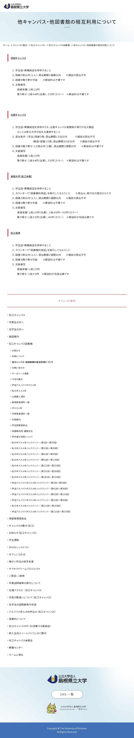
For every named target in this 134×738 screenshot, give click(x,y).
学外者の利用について (22, 436)
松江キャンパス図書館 (20, 343)
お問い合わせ (18, 367)
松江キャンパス (17, 315)
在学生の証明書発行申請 (22, 604)
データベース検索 (20, 373)
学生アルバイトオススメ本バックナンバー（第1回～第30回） (39, 482)
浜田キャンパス (18, 58)
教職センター (16, 647)
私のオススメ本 (19, 390)
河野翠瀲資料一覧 (20, 413)
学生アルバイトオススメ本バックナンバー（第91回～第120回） (41, 494)
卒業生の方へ (16, 322)
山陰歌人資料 (18, 396)
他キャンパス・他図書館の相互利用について (32, 361)
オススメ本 (17, 407)
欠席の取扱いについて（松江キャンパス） (30, 597)
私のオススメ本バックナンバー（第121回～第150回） (36, 465)
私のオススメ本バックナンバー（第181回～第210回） (36, 477)
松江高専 (15, 233)
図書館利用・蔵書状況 (22, 431)
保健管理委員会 (17, 518)
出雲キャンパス (18, 115)
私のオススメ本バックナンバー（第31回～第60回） (35, 448)
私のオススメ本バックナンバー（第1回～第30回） (34, 442)
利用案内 (16, 419)
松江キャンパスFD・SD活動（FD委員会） (30, 626)
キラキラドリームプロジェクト (24, 568)
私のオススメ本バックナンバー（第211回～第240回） (36, 505)
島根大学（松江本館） (21, 176)
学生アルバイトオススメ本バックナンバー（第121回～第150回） (41, 511)
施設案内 (14, 336)
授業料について (17, 619)
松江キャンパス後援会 (20, 640)
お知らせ (16, 350)
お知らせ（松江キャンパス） (23, 533)
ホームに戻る (16, 654)
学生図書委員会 (19, 425)
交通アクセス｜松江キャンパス (25, 590)
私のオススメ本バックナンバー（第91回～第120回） (36, 459)
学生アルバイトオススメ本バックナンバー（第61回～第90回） (40, 488)
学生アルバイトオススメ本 (24, 384)
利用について (18, 356)
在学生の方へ (16, 329)
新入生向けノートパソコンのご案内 (27, 633)
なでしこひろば (17, 554)
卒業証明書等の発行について (25, 583)
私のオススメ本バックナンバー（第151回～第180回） (36, 471)
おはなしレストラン (19, 547)
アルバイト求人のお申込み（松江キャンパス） (32, 611)
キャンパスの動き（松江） (22, 525)
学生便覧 (14, 540)
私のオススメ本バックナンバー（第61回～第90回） (35, 454)
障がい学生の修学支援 (21, 561)
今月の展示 (17, 379)
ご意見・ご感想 (17, 576)
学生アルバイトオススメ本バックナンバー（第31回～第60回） (40, 500)
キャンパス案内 (67, 301)
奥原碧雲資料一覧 (20, 402)
